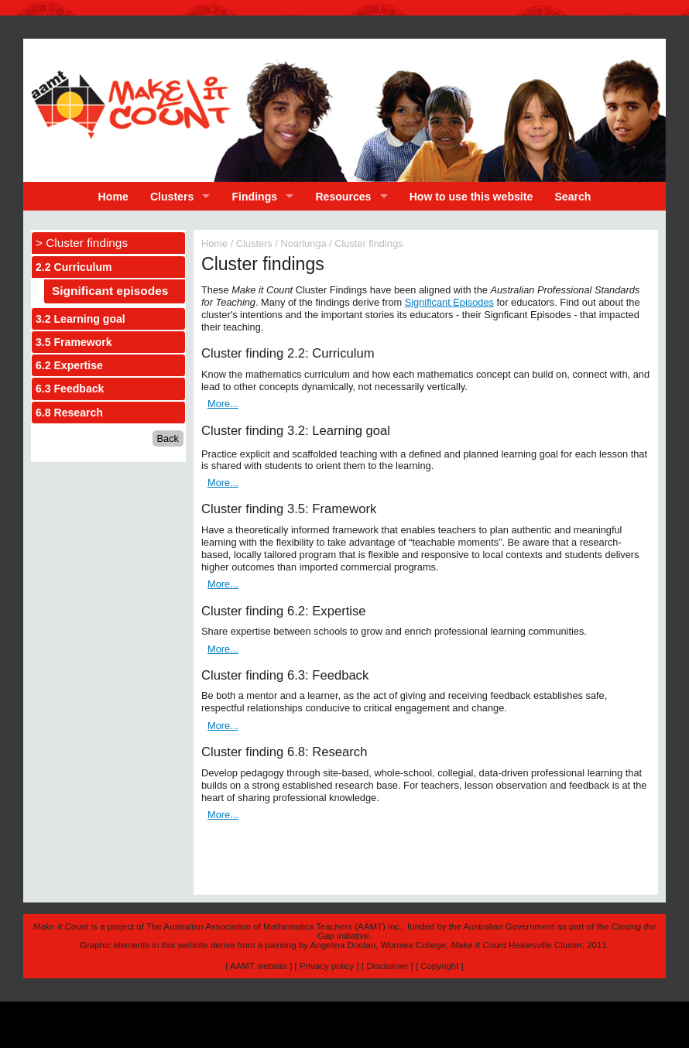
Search (572, 196)
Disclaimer (387, 966)
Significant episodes (110, 290)
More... (222, 403)
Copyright (439, 966)
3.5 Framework (74, 342)
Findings (255, 196)
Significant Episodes (449, 302)
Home (113, 196)
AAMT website (258, 966)
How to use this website (471, 196)
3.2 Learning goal (80, 319)
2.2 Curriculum (74, 267)
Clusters (172, 196)
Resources (343, 196)
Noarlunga (303, 243)
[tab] (108, 267)
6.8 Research (69, 412)
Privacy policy (327, 966)
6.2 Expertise (69, 365)
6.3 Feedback (70, 388)
